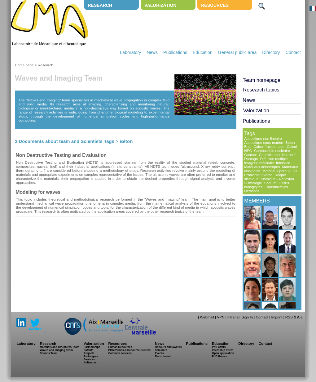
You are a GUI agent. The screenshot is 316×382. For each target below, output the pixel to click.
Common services (120, 353)
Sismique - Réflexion (277, 179)
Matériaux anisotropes (262, 167)
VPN (220, 317)
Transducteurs (276, 187)
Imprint (276, 317)
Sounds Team (49, 353)
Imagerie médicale (259, 163)
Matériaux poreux (276, 171)
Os (294, 171)
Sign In (247, 317)
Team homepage (261, 80)
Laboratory (130, 52)
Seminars (161, 350)
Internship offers (222, 350)
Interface (283, 163)
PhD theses (219, 356)
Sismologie (253, 183)
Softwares (90, 362)
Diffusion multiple (274, 159)
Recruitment (163, 356)
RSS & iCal (294, 317)
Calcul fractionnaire (268, 146)
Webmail (207, 317)
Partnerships (92, 347)
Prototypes (91, 356)
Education (203, 52)
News (152, 52)
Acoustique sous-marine (263, 142)
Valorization (160, 5)
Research (100, 5)
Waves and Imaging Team (56, 350)
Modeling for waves (38, 192)
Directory (271, 52)
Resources (215, 5)
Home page (24, 65)
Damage (251, 159)
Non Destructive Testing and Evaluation (61, 155)
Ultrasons (251, 191)
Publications (175, 52)
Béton (290, 142)
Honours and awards (168, 347)
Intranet (233, 317)
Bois (247, 146)
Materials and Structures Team (59, 347)
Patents (89, 350)
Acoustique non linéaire (263, 138)
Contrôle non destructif (277, 155)
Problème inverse (258, 175)
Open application (223, 353)
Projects (89, 353)
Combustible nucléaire (272, 151)
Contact (293, 52)
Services (89, 359)
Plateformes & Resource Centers (129, 350)
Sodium (270, 183)
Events (159, 353)
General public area (237, 52)
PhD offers (219, 347)
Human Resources (120, 347)
